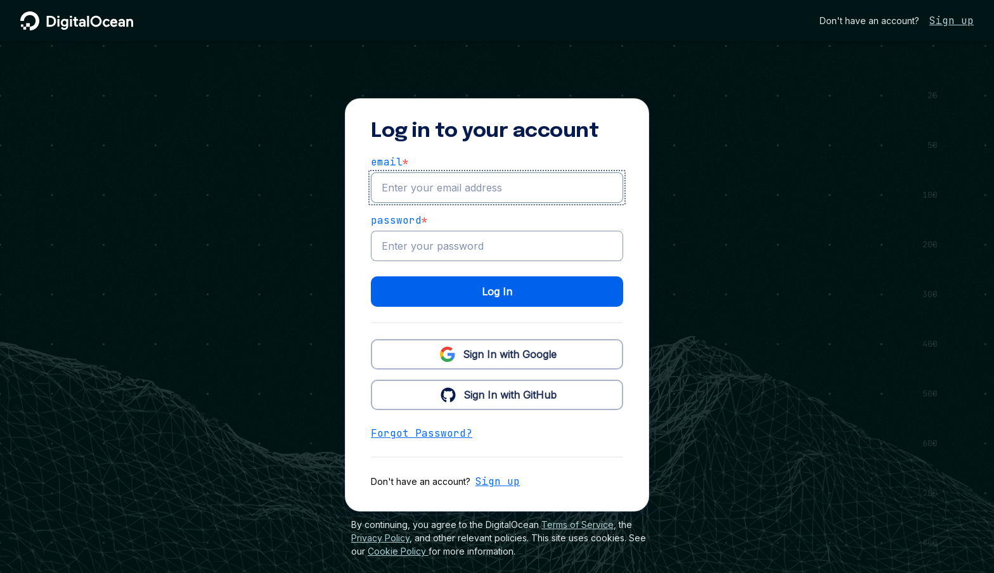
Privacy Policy (380, 537)
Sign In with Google (497, 354)
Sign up (951, 20)
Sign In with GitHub (497, 394)
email (390, 162)
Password (399, 220)
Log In (497, 291)
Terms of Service (577, 524)
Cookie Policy (398, 551)
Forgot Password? (421, 433)
